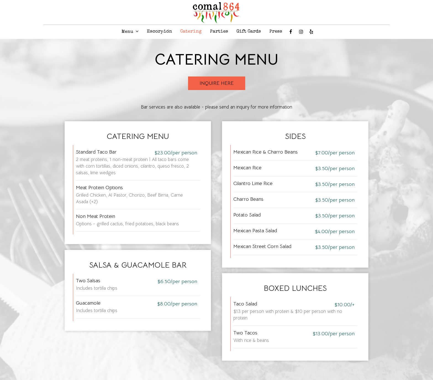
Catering (191, 31)
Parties (219, 31)
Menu (130, 31)
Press (275, 31)
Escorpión (159, 31)
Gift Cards (248, 31)
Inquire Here (217, 83)
